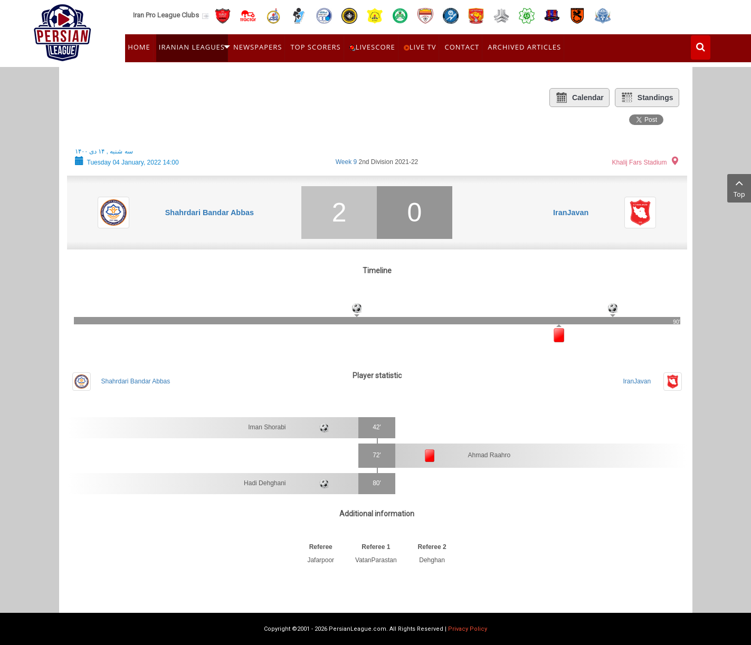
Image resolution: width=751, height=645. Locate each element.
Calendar (579, 97)
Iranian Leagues (192, 47)
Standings (647, 97)
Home (139, 47)
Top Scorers (315, 47)
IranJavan (570, 212)
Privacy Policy (467, 628)
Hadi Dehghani (265, 483)
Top (739, 187)
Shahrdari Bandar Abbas (209, 212)
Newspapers (257, 47)
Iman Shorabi (267, 427)
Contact (461, 47)
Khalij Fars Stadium (639, 162)
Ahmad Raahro (489, 455)
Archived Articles (524, 47)
